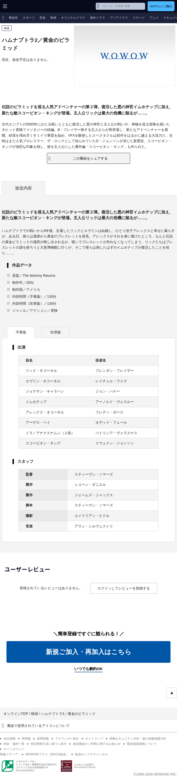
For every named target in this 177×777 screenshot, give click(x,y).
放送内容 (23, 188)
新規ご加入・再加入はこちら (88, 652)
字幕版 (21, 332)
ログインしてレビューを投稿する (123, 588)
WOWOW (23, 6)
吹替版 (55, 332)
